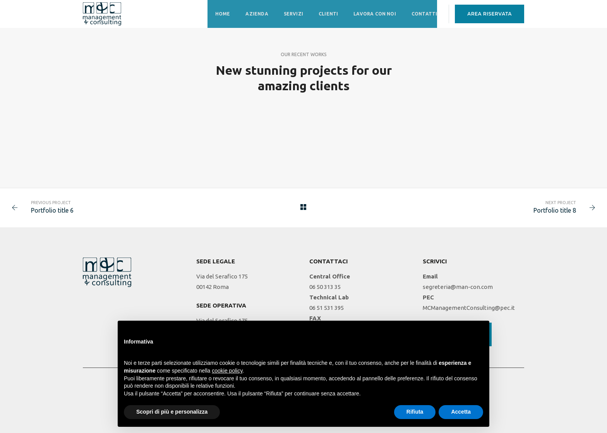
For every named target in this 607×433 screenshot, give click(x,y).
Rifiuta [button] (415, 412)
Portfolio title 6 (52, 210)
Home (222, 13)
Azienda (256, 13)
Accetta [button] (461, 412)
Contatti (424, 13)
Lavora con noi (374, 13)
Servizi (293, 13)
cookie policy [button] (227, 371)
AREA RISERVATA (489, 14)
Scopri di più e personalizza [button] (171, 412)
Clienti (328, 13)
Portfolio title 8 (554, 210)
